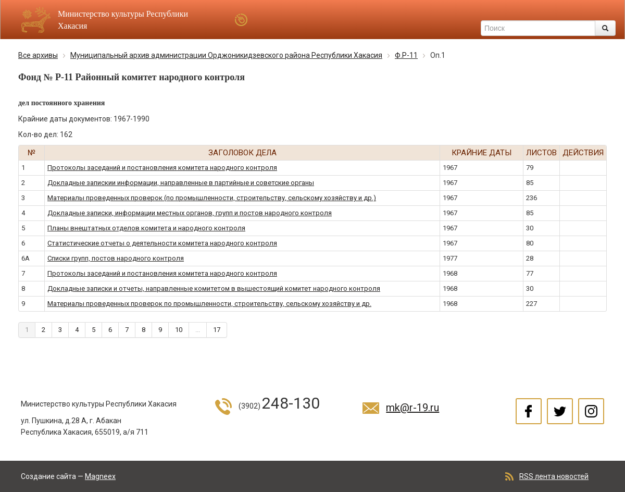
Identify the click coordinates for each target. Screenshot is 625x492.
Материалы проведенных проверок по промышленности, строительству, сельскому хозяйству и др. (209, 304)
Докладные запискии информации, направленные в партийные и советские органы (180, 183)
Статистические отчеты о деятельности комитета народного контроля (162, 243)
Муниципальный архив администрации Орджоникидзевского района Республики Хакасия (226, 55)
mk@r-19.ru (412, 407)
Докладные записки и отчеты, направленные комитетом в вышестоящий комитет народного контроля (213, 288)
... (197, 330)
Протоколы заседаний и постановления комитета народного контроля (162, 167)
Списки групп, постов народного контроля (115, 258)
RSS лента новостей (554, 476)
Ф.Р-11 (406, 55)
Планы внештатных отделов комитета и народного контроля (146, 228)
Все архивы (38, 55)
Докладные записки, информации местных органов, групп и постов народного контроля (189, 213)
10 (178, 330)
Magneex (100, 476)
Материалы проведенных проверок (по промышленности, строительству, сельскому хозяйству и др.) (211, 198)
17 (216, 330)
